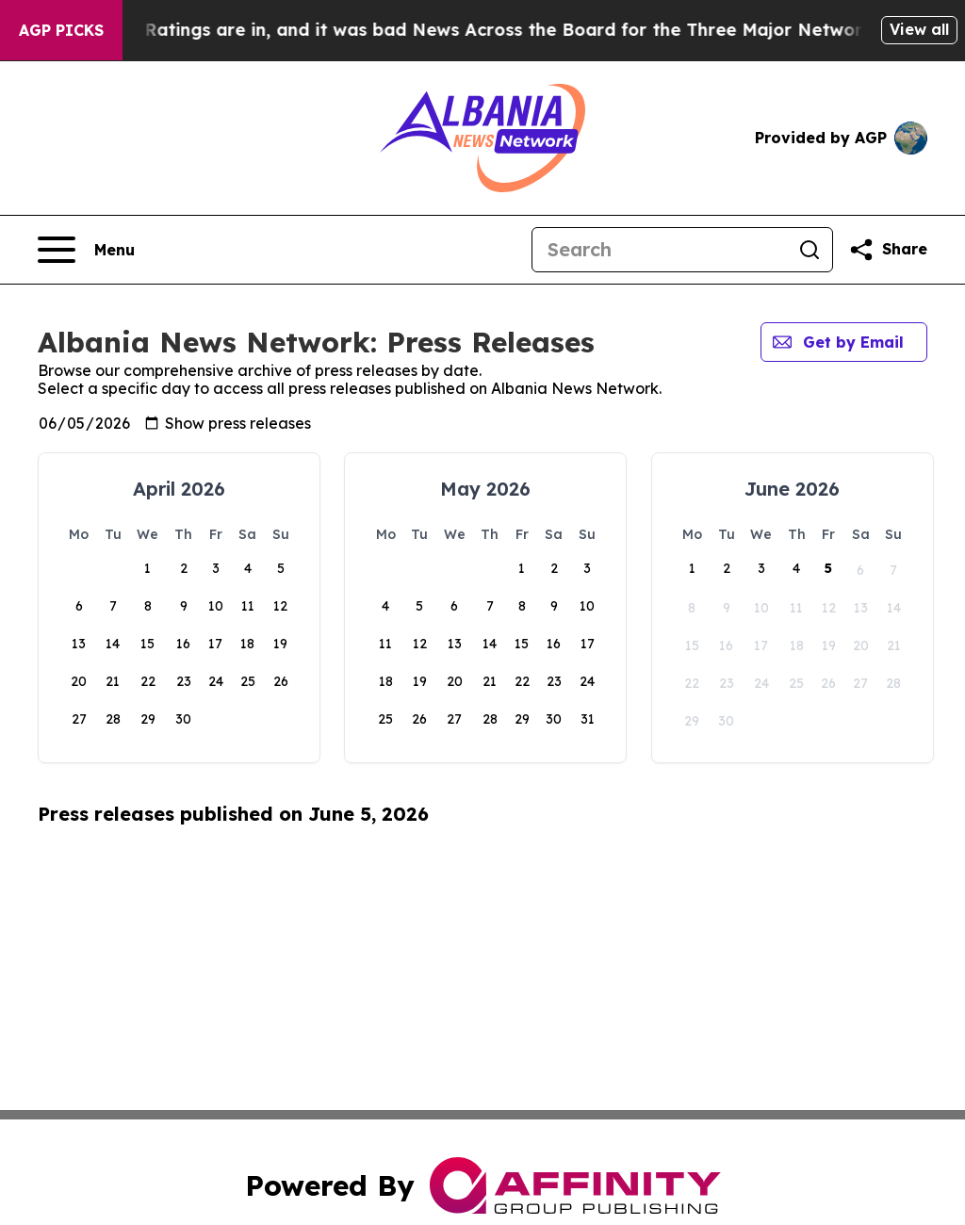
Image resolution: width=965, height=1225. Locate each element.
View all (919, 29)
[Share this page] (887, 250)
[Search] (659, 249)
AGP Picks (61, 30)
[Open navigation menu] (86, 250)
